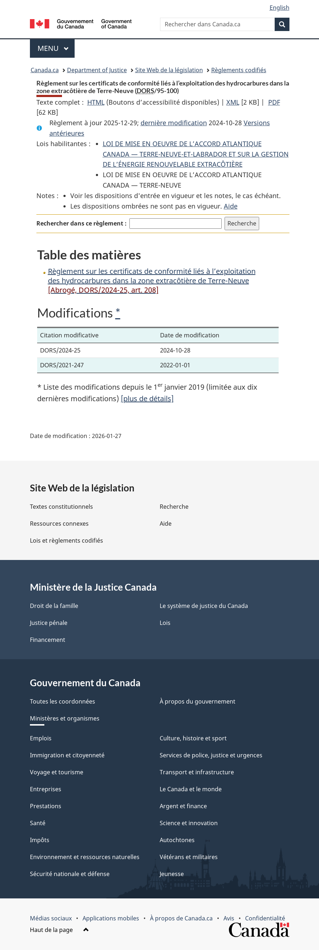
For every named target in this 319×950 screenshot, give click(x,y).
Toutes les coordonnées (62, 701)
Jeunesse (172, 874)
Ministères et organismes (64, 718)
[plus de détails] (147, 398)
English (279, 8)
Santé (37, 823)
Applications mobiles (111, 918)
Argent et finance (183, 806)
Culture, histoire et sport (193, 738)
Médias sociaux (51, 918)
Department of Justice (97, 70)
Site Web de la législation (169, 70)
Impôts (39, 840)
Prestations (45, 806)
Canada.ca (45, 70)
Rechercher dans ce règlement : (81, 223)
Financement (47, 640)
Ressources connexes (59, 523)
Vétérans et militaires (189, 857)
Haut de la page (59, 930)
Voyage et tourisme (56, 772)
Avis (228, 918)
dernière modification (174, 122)
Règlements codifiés (238, 70)
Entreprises (45, 789)
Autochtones (177, 840)
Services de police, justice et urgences (211, 755)
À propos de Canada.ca (181, 918)
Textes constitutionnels (61, 507)
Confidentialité (265, 918)
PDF (274, 102)
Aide (231, 206)
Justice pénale (48, 623)
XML (232, 102)
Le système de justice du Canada (204, 606)
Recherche (174, 507)
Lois (165, 623)
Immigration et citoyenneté (67, 755)
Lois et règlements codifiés (66, 540)
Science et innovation (189, 823)
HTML (96, 102)
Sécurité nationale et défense (70, 874)
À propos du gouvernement (197, 701)
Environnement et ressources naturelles (84, 857)
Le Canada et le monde (191, 789)
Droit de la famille (54, 606)
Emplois (41, 738)
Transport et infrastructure (197, 772)
